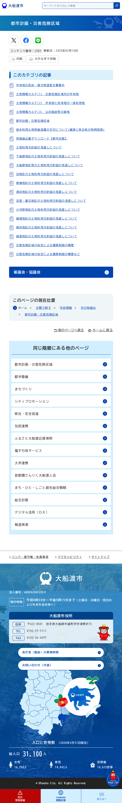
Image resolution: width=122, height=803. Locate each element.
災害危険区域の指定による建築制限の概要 (45, 245)
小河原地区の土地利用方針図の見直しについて (48, 209)
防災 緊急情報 (20, 795)
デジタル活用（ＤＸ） (61, 512)
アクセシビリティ (68, 557)
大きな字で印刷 (42, 59)
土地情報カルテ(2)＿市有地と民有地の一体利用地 (50, 103)
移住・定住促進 (61, 413)
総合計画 (61, 500)
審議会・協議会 (27, 272)
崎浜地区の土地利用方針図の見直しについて (46, 227)
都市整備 (61, 376)
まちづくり (61, 389)
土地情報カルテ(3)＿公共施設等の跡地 (43, 112)
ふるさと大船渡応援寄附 (61, 438)
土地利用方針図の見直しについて (39, 147)
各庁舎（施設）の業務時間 (40, 652)
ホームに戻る (100, 330)
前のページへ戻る (69, 330)
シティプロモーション (61, 401)
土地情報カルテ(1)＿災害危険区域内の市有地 (47, 94)
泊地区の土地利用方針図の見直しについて (45, 174)
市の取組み (88, 307)
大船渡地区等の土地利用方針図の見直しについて (49, 165)
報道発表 (61, 524)
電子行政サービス (61, 450)
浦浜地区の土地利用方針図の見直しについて (46, 191)
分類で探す (43, 307)
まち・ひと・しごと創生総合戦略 (61, 487)
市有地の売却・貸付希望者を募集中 (40, 85)
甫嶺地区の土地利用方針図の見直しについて (46, 183)
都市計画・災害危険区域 (33, 120)
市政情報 (66, 307)
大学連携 (61, 463)
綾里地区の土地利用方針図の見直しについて (46, 236)
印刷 (17, 59)
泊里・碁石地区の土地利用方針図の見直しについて (51, 200)
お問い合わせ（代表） (37, 665)
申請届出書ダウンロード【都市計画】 (42, 138)
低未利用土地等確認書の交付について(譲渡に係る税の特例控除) (60, 129)
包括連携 (61, 426)
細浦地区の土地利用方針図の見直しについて (46, 218)
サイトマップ (99, 557)
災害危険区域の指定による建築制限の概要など (48, 254)
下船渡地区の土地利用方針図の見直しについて (48, 156)
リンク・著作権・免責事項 (28, 557)
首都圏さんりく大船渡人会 (61, 475)
